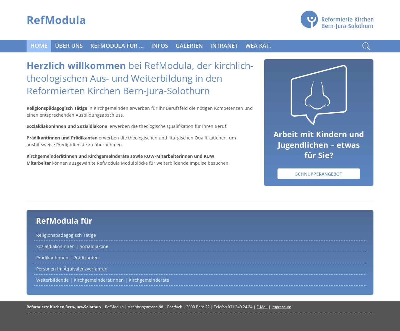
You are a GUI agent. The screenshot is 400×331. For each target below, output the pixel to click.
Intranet (224, 45)
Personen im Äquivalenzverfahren (72, 269)
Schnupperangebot (318, 174)
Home (39, 45)
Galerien (189, 45)
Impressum (281, 306)
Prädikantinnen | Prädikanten (67, 257)
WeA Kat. (258, 45)
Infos (159, 45)
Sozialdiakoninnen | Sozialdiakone (72, 246)
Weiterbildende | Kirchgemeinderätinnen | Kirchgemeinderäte (102, 280)
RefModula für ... (117, 45)
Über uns (69, 45)
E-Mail (262, 306)
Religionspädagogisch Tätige (66, 235)
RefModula (56, 19)
